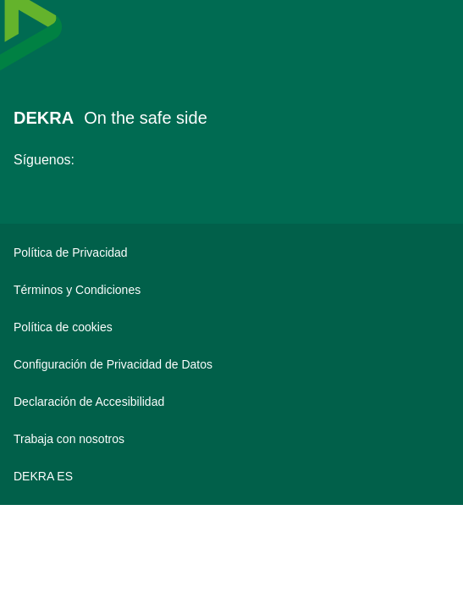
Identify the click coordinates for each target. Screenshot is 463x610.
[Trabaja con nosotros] (231, 438)
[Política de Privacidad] (231, 252)
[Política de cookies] (231, 327)
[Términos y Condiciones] (231, 289)
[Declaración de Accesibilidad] (231, 401)
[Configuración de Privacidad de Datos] (231, 364)
